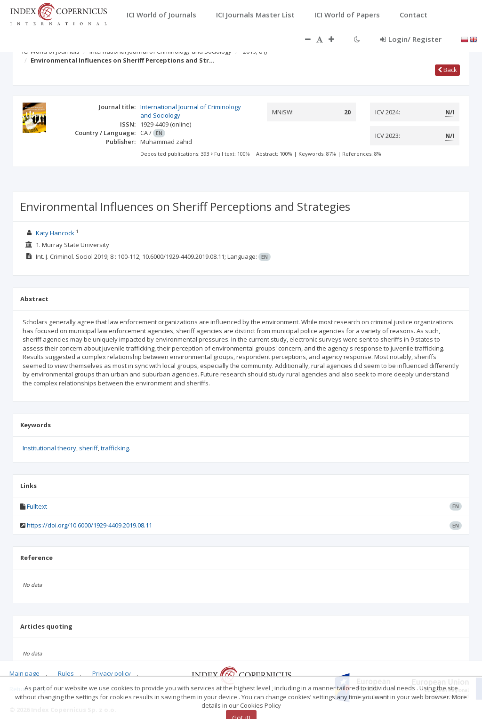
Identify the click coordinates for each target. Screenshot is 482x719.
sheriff (88, 448)
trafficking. (115, 448)
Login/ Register (411, 39)
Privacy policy (111, 673)
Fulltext (37, 506)
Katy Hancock (55, 233)
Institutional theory (49, 448)
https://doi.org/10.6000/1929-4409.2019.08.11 (89, 525)
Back (447, 69)
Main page (24, 673)
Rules (66, 673)
